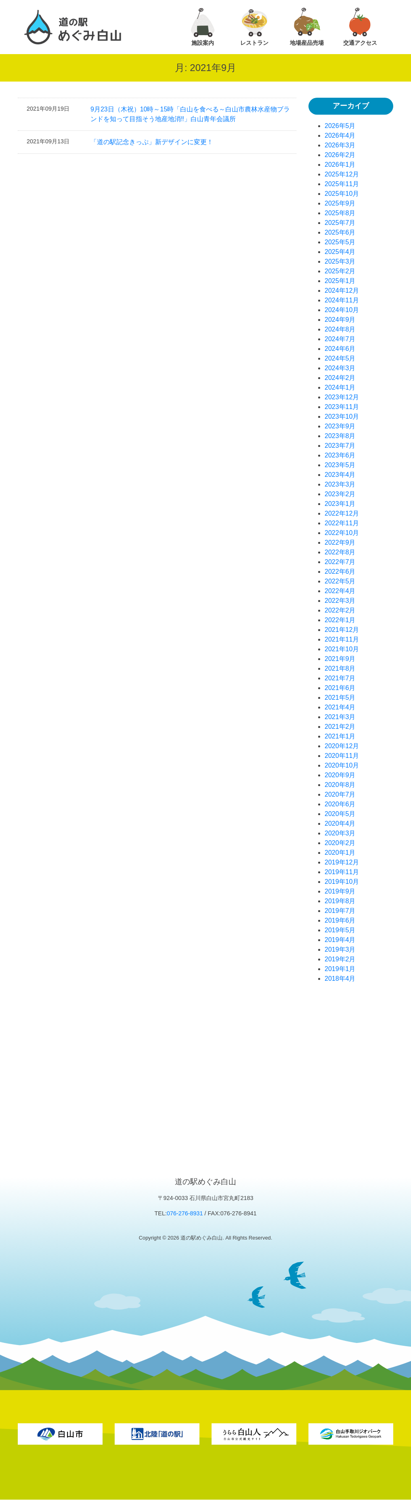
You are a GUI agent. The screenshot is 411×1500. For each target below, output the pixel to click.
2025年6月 (340, 232)
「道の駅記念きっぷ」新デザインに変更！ (151, 141)
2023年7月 (340, 445)
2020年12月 (342, 746)
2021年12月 (342, 629)
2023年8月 (340, 435)
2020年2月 (340, 842)
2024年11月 (342, 300)
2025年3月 (340, 261)
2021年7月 (340, 678)
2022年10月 (342, 532)
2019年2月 (340, 959)
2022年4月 (340, 590)
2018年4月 (340, 978)
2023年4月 (340, 474)
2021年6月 (340, 687)
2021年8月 (340, 668)
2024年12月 (342, 290)
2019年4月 (340, 939)
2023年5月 (340, 465)
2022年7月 (340, 561)
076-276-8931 (185, 1213)
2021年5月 (340, 697)
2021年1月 (340, 736)
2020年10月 (342, 765)
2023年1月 (340, 503)
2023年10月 (342, 416)
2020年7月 (340, 794)
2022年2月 (340, 610)
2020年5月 (340, 813)
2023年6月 (340, 455)
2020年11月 (342, 755)
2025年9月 (340, 203)
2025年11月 (342, 183)
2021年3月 (340, 716)
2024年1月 (340, 387)
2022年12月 (342, 513)
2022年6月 (340, 571)
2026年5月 (340, 125)
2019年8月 (340, 901)
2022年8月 (340, 552)
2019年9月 (340, 891)
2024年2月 (340, 377)
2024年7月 (340, 339)
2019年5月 (340, 930)
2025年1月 (340, 280)
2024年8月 (340, 329)
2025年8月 (340, 213)
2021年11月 (342, 639)
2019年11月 (342, 872)
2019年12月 (342, 862)
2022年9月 (340, 542)
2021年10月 (342, 649)
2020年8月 (340, 784)
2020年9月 (340, 775)
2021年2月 (340, 726)
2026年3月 (340, 145)
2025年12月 (342, 174)
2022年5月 (340, 581)
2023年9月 (340, 426)
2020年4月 (340, 823)
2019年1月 (340, 968)
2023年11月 (342, 406)
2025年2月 (340, 271)
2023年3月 (340, 484)
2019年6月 (340, 920)
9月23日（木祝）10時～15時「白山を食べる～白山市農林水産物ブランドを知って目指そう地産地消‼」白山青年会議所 (190, 114)
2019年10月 (342, 881)
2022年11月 (342, 523)
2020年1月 (340, 852)
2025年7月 (340, 222)
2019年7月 (340, 910)
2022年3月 (340, 600)
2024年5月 (340, 358)
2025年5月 (340, 242)
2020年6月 (340, 804)
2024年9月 (340, 319)
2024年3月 (340, 368)
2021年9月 (340, 658)
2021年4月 (340, 707)
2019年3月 (340, 949)
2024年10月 (342, 309)
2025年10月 (342, 193)
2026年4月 (340, 135)
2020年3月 (340, 833)
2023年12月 (342, 397)
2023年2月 (340, 494)
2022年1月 (340, 620)
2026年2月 (340, 154)
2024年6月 (340, 348)
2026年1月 (340, 164)
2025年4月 (340, 251)
